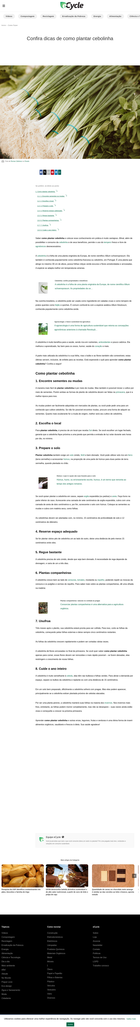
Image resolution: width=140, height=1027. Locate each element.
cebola (70, 676)
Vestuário (51, 990)
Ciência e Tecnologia (11, 957)
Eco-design (7, 986)
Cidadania (6, 998)
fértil (83, 455)
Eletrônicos (52, 941)
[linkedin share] (56, 172)
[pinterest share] (52, 172)
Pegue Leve (7, 982)
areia (114, 496)
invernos (108, 703)
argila (87, 496)
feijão (57, 305)
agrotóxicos (41, 246)
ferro (130, 455)
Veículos (51, 986)
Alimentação (115, 16)
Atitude (5, 974)
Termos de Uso (100, 957)
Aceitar (70, 1024)
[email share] (48, 172)
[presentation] (134, 876)
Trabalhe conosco (101, 966)
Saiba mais (131, 1019)
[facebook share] (41, 172)
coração (98, 346)
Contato (96, 949)
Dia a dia (6, 961)
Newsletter (97, 945)
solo (71, 455)
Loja (95, 937)
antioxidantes (104, 342)
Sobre (95, 933)
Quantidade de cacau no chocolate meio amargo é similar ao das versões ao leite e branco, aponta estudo (113, 892)
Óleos (50, 969)
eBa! (4, 970)
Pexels (27, 161)
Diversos (51, 998)
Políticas (96, 953)
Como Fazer (13, 25)
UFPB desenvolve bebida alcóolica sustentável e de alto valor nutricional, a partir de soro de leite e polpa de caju (67, 892)
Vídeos (9, 16)
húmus (67, 459)
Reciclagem (48, 16)
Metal (49, 957)
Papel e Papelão (54, 973)
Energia (97, 16)
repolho (100, 580)
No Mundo (6, 978)
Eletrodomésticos (55, 937)
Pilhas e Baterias (54, 977)
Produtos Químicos (56, 949)
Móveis (50, 961)
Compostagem (27, 16)
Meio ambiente (8, 966)
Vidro (49, 994)
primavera (120, 392)
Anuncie (96, 941)
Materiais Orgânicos (56, 953)
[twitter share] (44, 172)
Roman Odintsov (16, 161)
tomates (81, 580)
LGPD (95, 961)
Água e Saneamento (11, 990)
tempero (107, 242)
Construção (52, 933)
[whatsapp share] (59, 172)
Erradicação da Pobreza (73, 16)
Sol (91, 430)
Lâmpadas (52, 945)
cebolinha (63, 242)
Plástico (50, 981)
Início (4, 25)
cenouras (72, 580)
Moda (4, 994)
